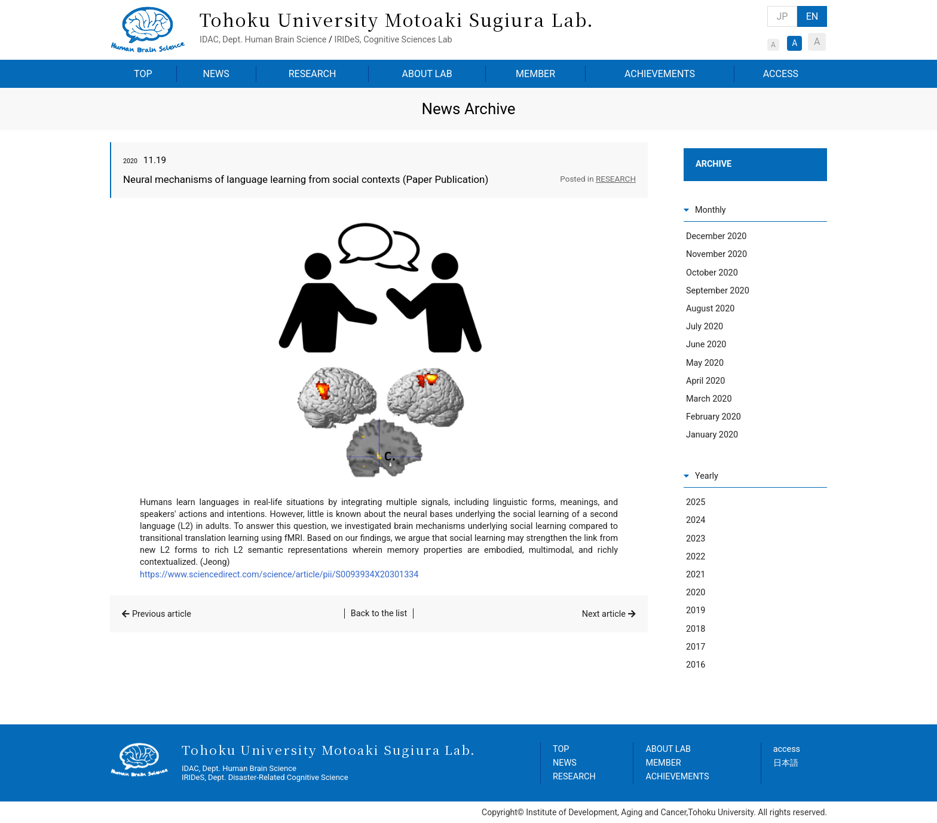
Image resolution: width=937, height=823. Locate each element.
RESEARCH (312, 73)
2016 (695, 665)
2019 (695, 610)
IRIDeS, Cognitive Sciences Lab (393, 40)
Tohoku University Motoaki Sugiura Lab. (397, 19)
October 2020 (712, 273)
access (786, 749)
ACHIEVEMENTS (659, 73)
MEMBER (535, 73)
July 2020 (704, 327)
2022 (695, 557)
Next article (604, 614)
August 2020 (710, 309)
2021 (695, 575)
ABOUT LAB (427, 73)
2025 (695, 502)
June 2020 (706, 344)
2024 (695, 520)
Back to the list (379, 613)
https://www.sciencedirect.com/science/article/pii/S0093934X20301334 (279, 575)
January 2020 (712, 435)
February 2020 (713, 417)
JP (782, 16)
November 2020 (716, 254)
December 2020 (716, 236)
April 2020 (705, 381)
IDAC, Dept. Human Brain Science (263, 40)
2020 (695, 593)
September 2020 (717, 291)
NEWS (216, 73)
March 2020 (709, 399)
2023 (695, 539)
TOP (143, 73)
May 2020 (705, 363)
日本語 (785, 763)
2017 (695, 647)
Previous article (161, 614)
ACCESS (780, 73)
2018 (695, 629)
